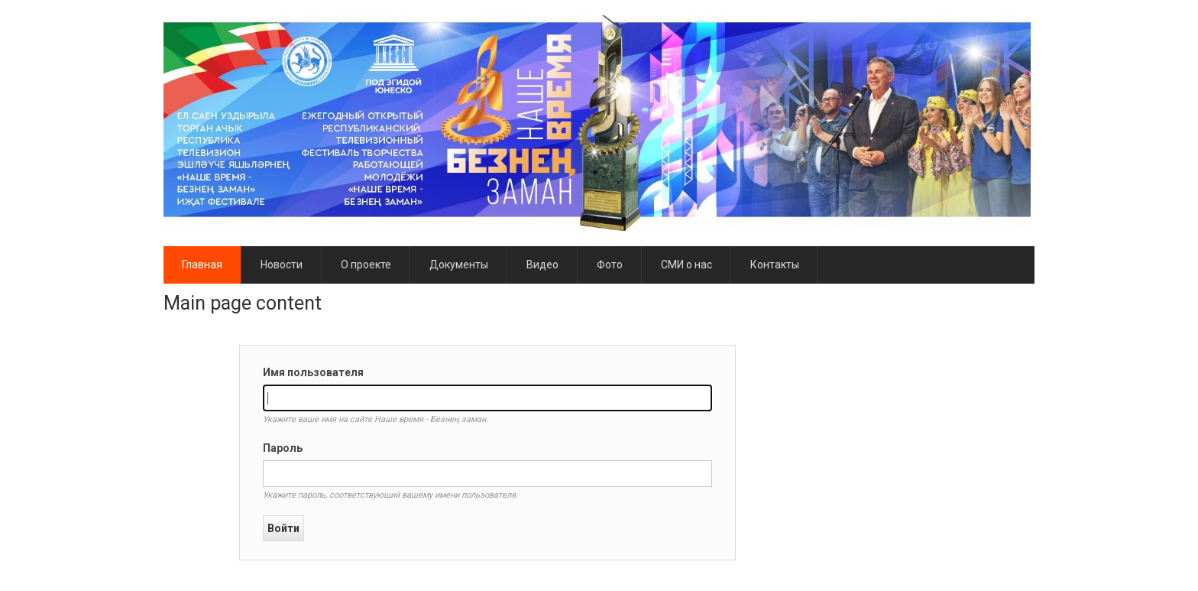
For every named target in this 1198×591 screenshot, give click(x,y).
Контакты (774, 264)
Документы (458, 264)
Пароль (283, 448)
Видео (542, 264)
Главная (202, 264)
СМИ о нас (686, 264)
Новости (282, 264)
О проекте (366, 264)
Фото (610, 264)
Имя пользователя (313, 372)
